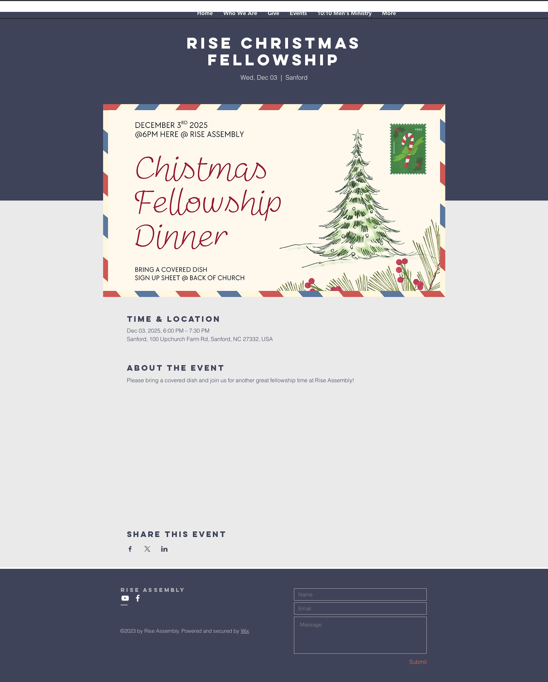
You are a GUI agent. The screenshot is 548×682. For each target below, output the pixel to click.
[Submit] (402, 662)
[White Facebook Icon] (137, 598)
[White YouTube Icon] (125, 598)
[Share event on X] (147, 549)
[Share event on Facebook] (130, 549)
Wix (245, 630)
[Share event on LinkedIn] (164, 549)
